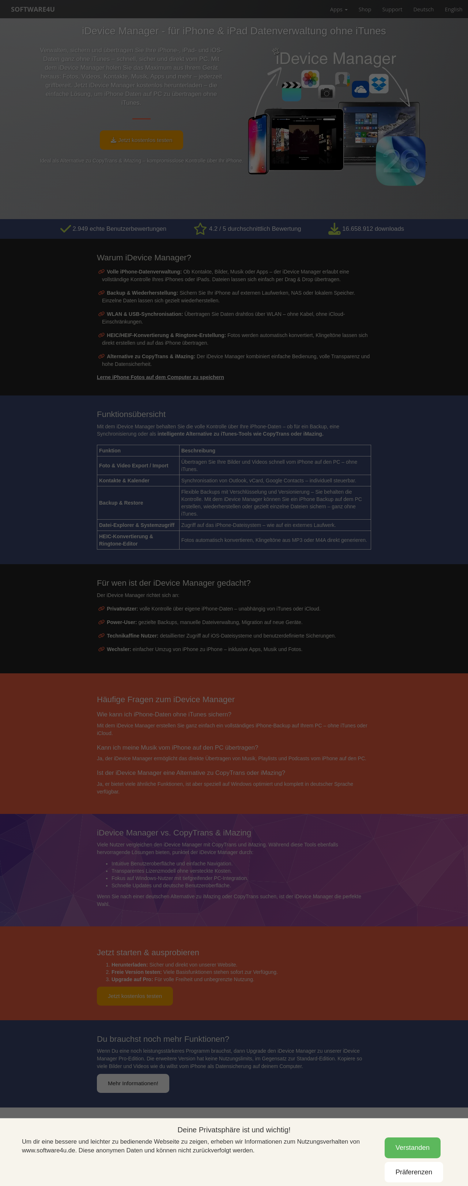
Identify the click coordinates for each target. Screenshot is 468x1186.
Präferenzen (414, 1172)
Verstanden (413, 1147)
